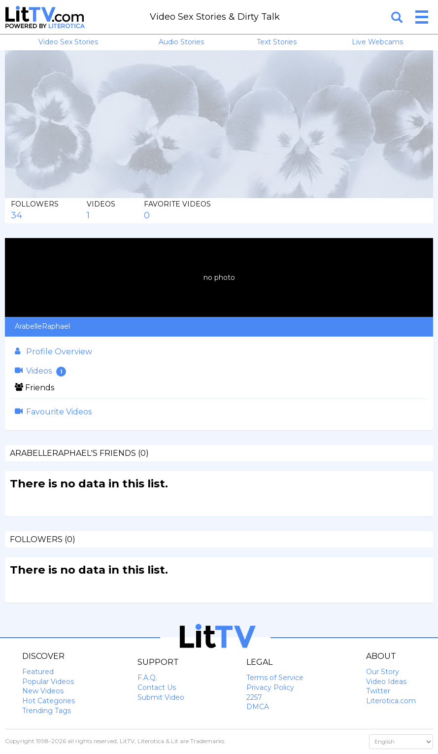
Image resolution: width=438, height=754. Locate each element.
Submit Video (160, 697)
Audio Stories (181, 41)
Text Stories (277, 41)
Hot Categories (48, 700)
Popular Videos (48, 681)
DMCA (257, 706)
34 (16, 215)
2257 (254, 697)
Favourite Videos (53, 411)
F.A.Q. (147, 677)
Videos (40, 371)
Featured (38, 671)
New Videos (43, 690)
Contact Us (156, 687)
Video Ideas (386, 681)
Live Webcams (377, 41)
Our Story (382, 671)
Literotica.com (391, 700)
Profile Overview (53, 351)
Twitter (378, 690)
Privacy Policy (270, 687)
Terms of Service (274, 677)
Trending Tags (46, 710)
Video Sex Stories (68, 41)
